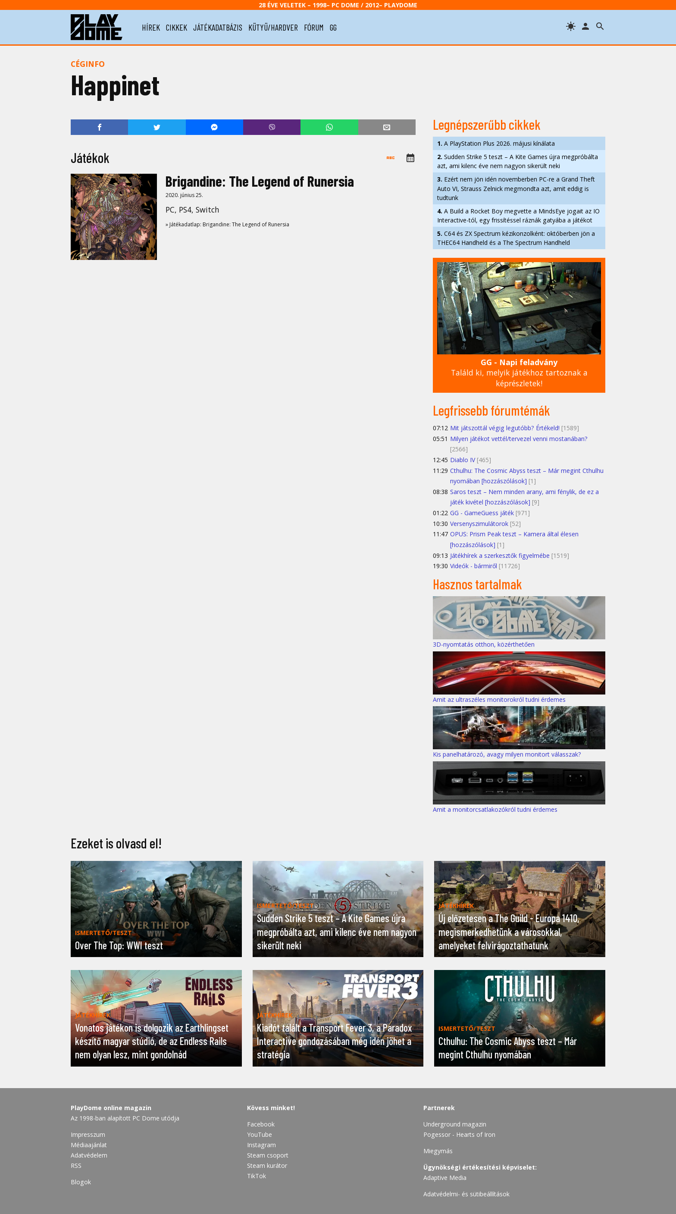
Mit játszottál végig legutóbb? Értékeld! (505, 428)
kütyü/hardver (273, 27)
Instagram (261, 1145)
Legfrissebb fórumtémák (491, 410)
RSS (76, 1165)
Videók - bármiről (473, 566)
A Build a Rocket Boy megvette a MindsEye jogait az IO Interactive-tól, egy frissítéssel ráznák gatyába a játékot (518, 215)
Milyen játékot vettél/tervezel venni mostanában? (519, 439)
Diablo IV (462, 460)
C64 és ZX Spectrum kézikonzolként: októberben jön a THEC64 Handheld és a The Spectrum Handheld (516, 238)
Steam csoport (267, 1155)
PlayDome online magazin (111, 1108)
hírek (151, 27)
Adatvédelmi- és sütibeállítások (466, 1194)
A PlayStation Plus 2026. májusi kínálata (496, 143)
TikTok (256, 1176)
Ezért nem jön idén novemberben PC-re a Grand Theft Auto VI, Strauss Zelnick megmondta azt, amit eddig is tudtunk (516, 188)
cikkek (176, 27)
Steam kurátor (267, 1165)
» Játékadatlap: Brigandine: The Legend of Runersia (227, 224)
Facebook (261, 1124)
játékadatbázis (217, 27)
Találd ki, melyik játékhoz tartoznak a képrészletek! (519, 372)
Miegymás (438, 1151)
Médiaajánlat (89, 1145)
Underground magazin (454, 1124)
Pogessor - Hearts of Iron (459, 1134)
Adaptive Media (444, 1177)
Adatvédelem (89, 1155)
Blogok (81, 1182)
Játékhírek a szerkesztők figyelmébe (500, 555)
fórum (314, 27)
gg (333, 27)
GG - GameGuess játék (482, 513)
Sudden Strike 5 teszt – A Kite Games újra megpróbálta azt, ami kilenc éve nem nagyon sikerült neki (517, 161)
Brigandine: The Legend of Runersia (260, 181)
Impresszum (88, 1134)
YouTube (259, 1134)
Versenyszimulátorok (479, 523)
